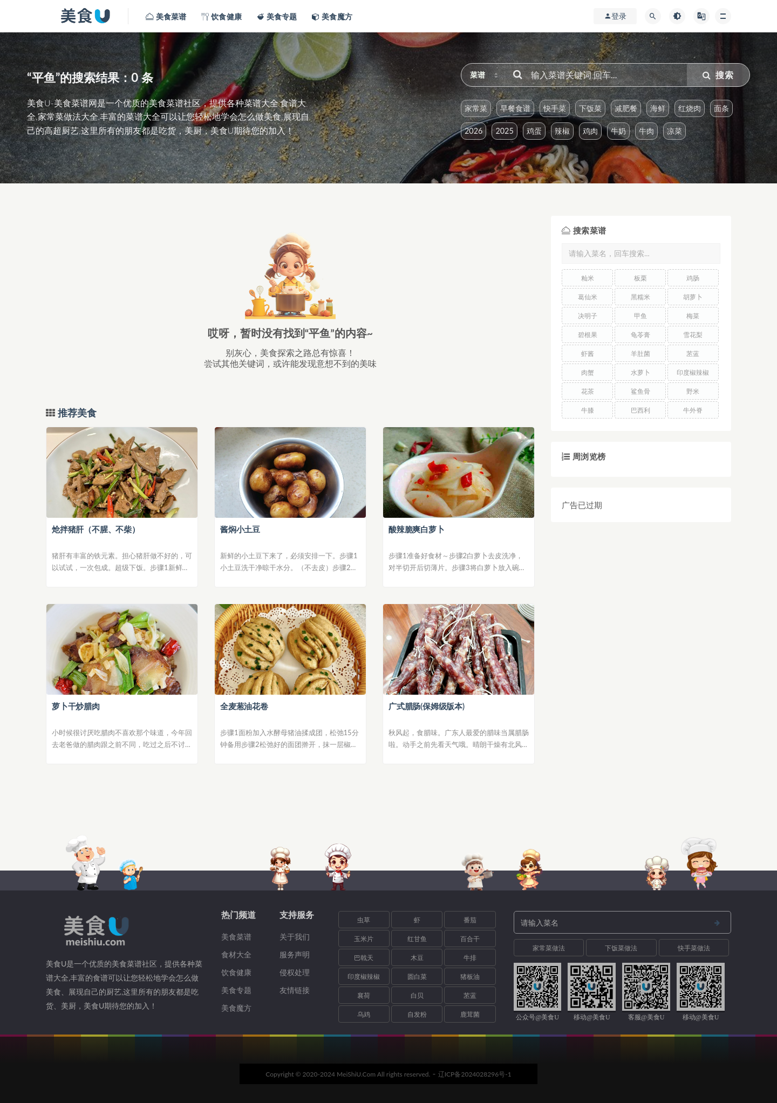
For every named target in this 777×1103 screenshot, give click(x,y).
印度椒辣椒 (693, 372)
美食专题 (236, 990)
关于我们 (295, 936)
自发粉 (417, 1014)
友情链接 (295, 990)
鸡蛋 (534, 130)
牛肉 (646, 130)
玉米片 (363, 939)
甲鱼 (640, 316)
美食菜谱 (236, 936)
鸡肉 (590, 130)
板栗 (640, 278)
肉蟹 (587, 372)
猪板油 (470, 976)
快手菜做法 (694, 948)
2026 (473, 130)
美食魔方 (236, 1007)
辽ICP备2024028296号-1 (475, 1074)
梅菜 (692, 316)
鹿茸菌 (470, 1014)
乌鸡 (363, 1014)
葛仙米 (587, 297)
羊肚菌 (640, 354)
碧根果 (587, 335)
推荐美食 (76, 413)
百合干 (470, 939)
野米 (692, 391)
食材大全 (236, 954)
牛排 (470, 958)
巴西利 (640, 410)
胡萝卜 (693, 297)
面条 (721, 108)
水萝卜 (640, 372)
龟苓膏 (640, 335)
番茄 (470, 920)
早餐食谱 (515, 108)
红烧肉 (689, 108)
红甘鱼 (417, 939)
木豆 (417, 958)
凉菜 (674, 130)
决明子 (587, 316)
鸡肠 (692, 278)
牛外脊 (693, 410)
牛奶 (618, 130)
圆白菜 (417, 976)
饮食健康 (236, 972)
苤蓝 (692, 354)
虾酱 (587, 354)
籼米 (587, 278)
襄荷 (363, 995)
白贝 (417, 995)
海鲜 (657, 108)
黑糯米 (640, 297)
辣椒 (562, 130)
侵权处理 (295, 972)
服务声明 (295, 954)
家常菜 (476, 108)
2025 (504, 130)
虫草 (363, 920)
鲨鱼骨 (640, 391)
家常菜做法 (549, 948)
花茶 (587, 391)
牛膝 (587, 410)
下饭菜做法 (621, 948)
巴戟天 (363, 958)
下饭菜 (590, 108)
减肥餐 (626, 108)
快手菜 (554, 108)
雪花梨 (693, 335)
